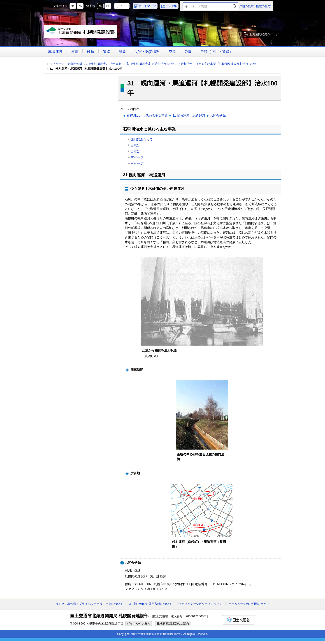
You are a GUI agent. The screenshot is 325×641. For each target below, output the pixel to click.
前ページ (137, 157)
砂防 (90, 52)
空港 (172, 52)
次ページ (137, 163)
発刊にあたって (142, 139)
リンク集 (171, 6)
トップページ (55, 64)
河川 (74, 52)
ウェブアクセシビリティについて (200, 604)
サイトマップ (147, 6)
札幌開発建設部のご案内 (173, 623)
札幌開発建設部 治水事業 (103, 64)
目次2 (135, 151)
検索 (234, 6)
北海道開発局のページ (264, 34)
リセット (122, 6)
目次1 (135, 145)
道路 (106, 52)
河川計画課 (75, 64)
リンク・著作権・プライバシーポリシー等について (89, 604)
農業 (122, 52)
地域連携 (55, 52)
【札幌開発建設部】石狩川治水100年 (149, 64)
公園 (188, 52)
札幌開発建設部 (80, 32)
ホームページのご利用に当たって (250, 604)
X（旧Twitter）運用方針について (150, 604)
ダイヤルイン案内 (138, 623)
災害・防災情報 (147, 52)
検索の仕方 (263, 6)
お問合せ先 (218, 115)
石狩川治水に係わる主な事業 (147, 115)
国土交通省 (238, 620)
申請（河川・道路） (216, 52)
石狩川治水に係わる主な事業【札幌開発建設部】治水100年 (217, 64)
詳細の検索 (246, 6)
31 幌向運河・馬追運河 (188, 115)
